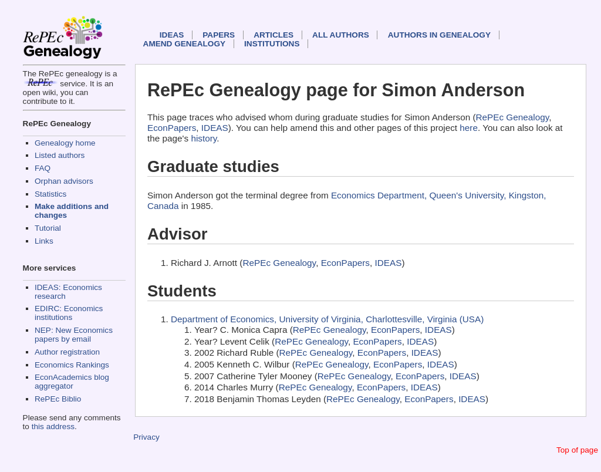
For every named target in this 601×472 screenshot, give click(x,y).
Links (44, 241)
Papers (218, 35)
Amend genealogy (184, 43)
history (204, 138)
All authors (340, 35)
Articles (273, 35)
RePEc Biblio (58, 399)
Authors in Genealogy (439, 35)
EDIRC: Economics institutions (69, 313)
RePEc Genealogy (512, 117)
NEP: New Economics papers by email (74, 334)
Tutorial (48, 228)
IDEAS (172, 35)
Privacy (146, 437)
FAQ (42, 168)
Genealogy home (65, 143)
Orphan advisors (64, 181)
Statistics (50, 194)
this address (53, 426)
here (469, 128)
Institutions (271, 43)
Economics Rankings (72, 364)
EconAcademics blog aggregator (72, 381)
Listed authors (60, 155)
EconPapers (171, 128)
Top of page (577, 450)
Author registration (67, 352)
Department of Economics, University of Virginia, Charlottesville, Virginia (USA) (327, 319)
